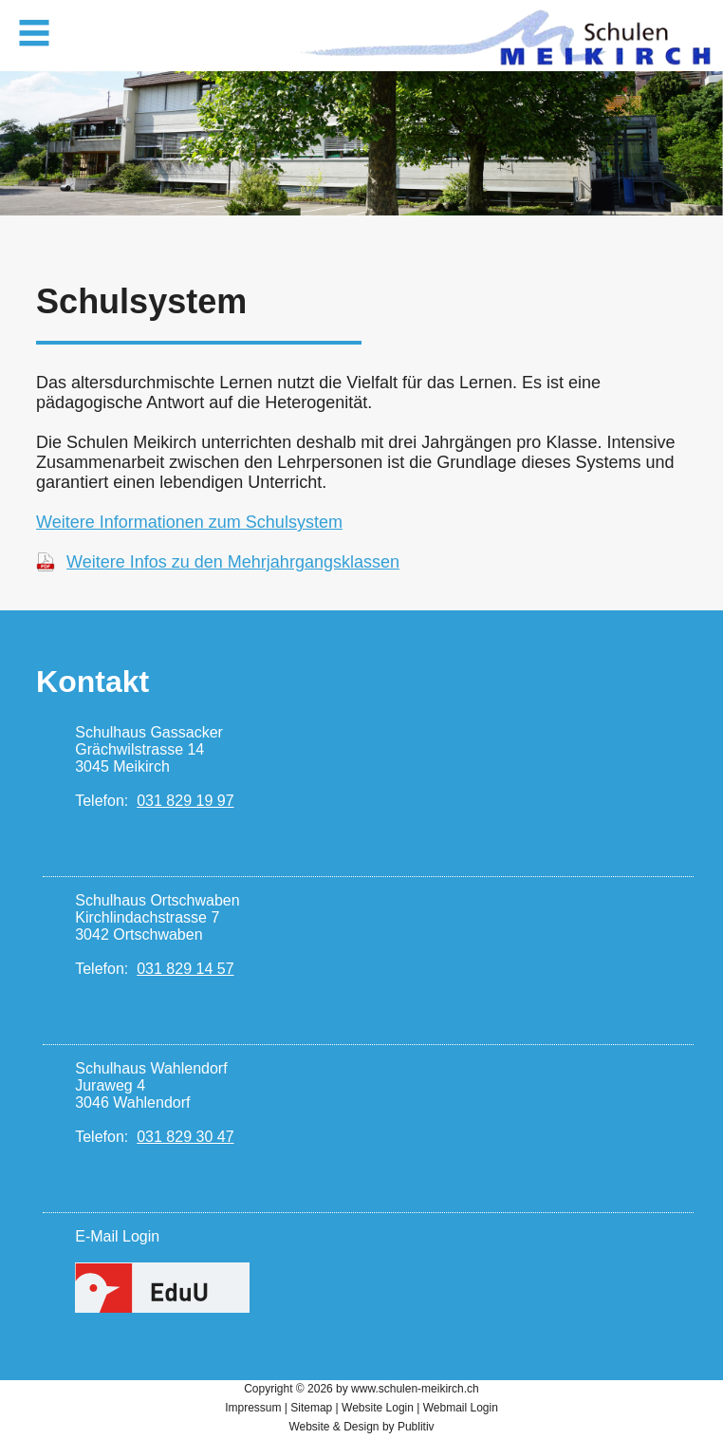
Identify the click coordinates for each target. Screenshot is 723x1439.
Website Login (378, 1407)
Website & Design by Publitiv (361, 1426)
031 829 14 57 (185, 969)
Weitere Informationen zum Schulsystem (189, 522)
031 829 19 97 (185, 801)
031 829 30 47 (185, 1137)
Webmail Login (460, 1407)
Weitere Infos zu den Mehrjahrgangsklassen (232, 561)
